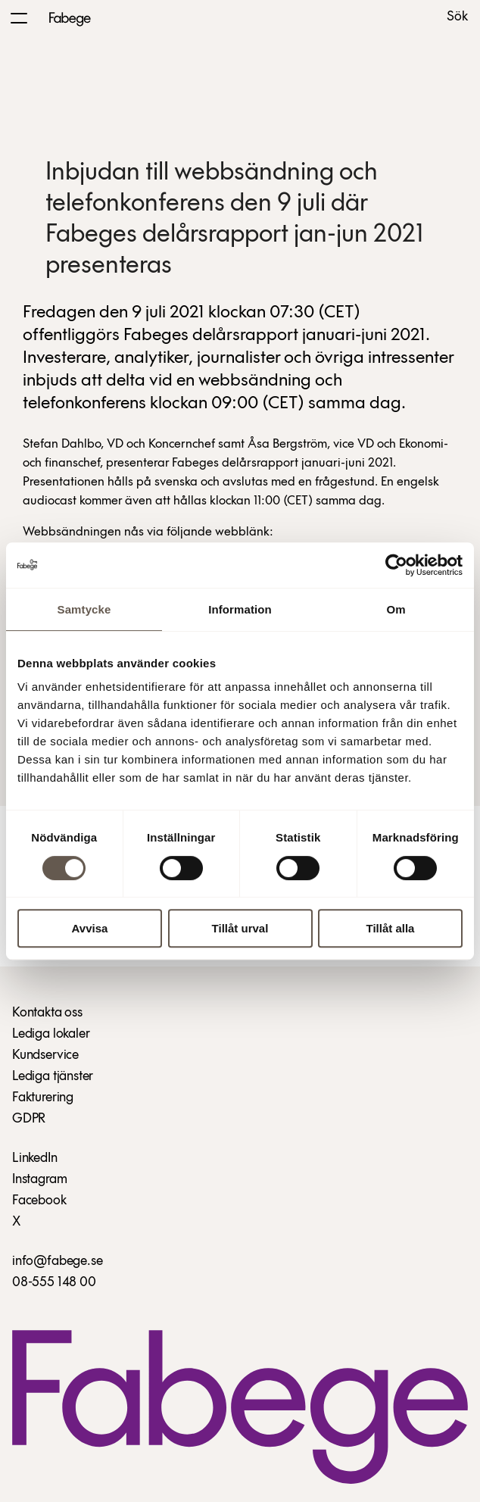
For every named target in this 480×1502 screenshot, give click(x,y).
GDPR (28, 1119)
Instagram (39, 1180)
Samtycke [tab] (84, 609)
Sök (457, 17)
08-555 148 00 (54, 1283)
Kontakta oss (47, 1013)
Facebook (39, 1201)
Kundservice (45, 1055)
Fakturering (42, 1098)
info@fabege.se (57, 1261)
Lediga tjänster (52, 1077)
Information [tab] (240, 609)
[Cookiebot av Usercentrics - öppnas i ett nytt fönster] (396, 565)
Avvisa (90, 928)
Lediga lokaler (50, 1034)
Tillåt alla (390, 928)
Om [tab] (395, 609)
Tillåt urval (240, 928)
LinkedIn (35, 1158)
